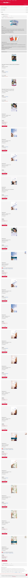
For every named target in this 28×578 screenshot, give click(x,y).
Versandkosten (6, 96)
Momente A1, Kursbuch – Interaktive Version (7, 268)
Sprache (4, 7)
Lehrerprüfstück (4, 72)
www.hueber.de (2, 0)
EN (16, 0)
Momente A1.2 (4, 470)
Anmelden (13, 0)
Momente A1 (4, 139)
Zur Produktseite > (4, 92)
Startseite (2, 6)
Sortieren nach (4, 563)
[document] (14, 576)
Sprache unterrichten (7, 6)
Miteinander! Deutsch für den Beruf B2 (8, 89)
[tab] (14, 14)
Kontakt (5, 0)
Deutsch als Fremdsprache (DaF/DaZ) (15, 6)
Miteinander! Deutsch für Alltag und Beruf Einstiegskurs (10, 64)
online (19, 572)
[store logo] (5, 2)
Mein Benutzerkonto (9, 0)
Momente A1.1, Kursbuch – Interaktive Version (7, 449)
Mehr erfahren (14, 576)
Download (16, 572)
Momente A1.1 (4, 366)
